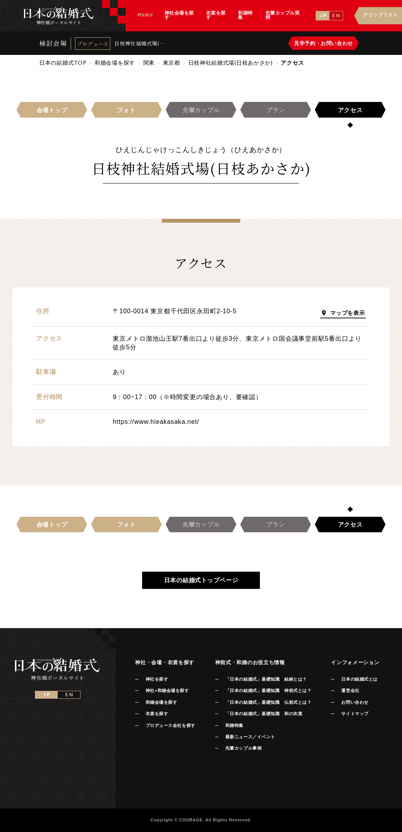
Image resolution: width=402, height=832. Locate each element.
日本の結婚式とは (359, 679)
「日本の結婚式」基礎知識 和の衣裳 (263, 713)
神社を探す (157, 679)
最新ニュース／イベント (250, 736)
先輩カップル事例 (243, 748)
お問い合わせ (354, 702)
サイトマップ (354, 713)
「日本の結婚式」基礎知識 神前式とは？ (268, 690)
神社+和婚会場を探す (167, 690)
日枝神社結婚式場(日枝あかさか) (139, 43)
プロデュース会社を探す (171, 725)
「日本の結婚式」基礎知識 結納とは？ (266, 679)
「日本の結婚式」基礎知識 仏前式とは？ (268, 702)
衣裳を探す (157, 713)
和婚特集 (234, 725)
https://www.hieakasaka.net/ (156, 421)
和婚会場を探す (161, 702)
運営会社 (350, 690)
